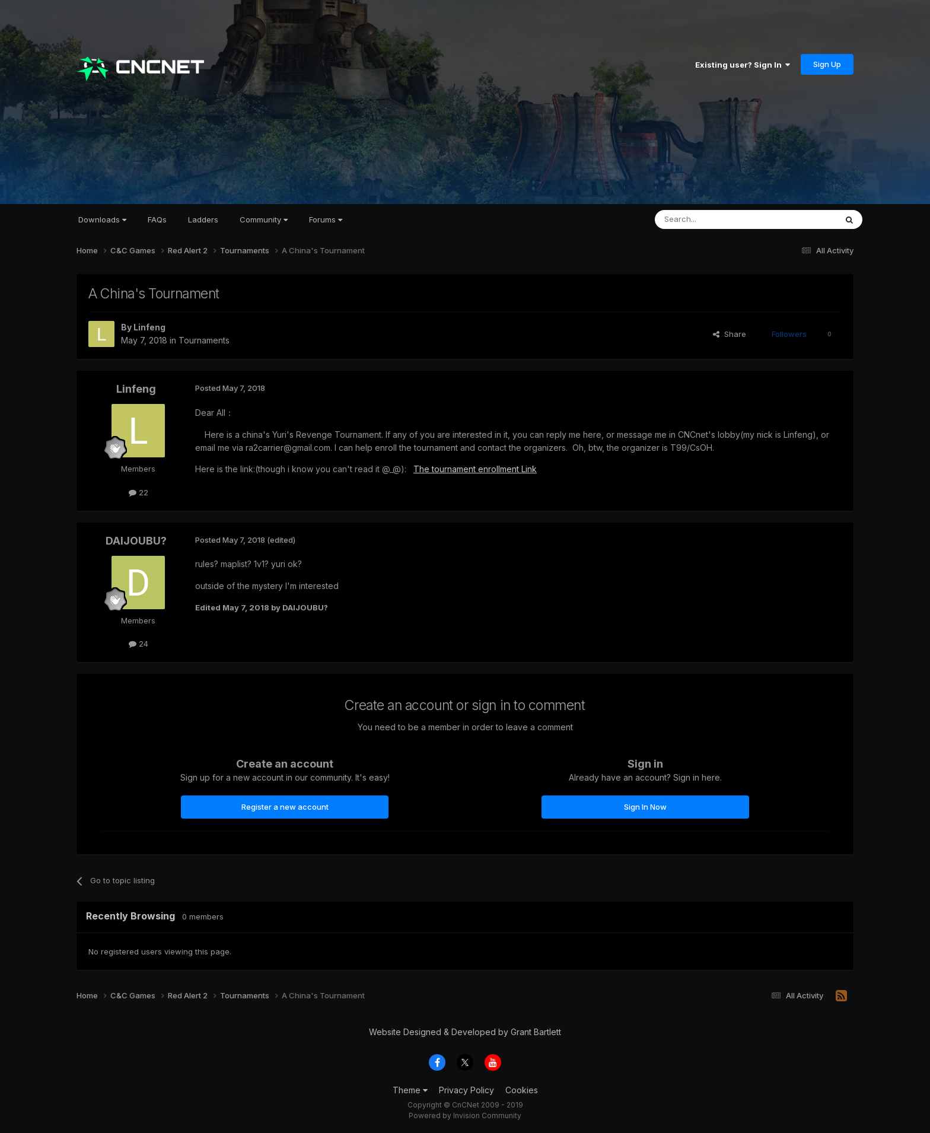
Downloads (102, 219)
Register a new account (285, 806)
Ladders (203, 219)
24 (138, 643)
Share (729, 334)
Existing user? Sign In (742, 64)
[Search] (715, 219)
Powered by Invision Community (465, 1115)
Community (264, 219)
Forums (325, 219)
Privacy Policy (466, 1090)
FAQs (157, 219)
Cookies (521, 1090)
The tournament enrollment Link (475, 469)
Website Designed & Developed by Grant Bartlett (465, 1032)
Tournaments (204, 340)
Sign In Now (645, 806)
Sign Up (827, 64)
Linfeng (149, 327)
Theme (410, 1090)
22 (138, 492)
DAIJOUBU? (136, 540)
